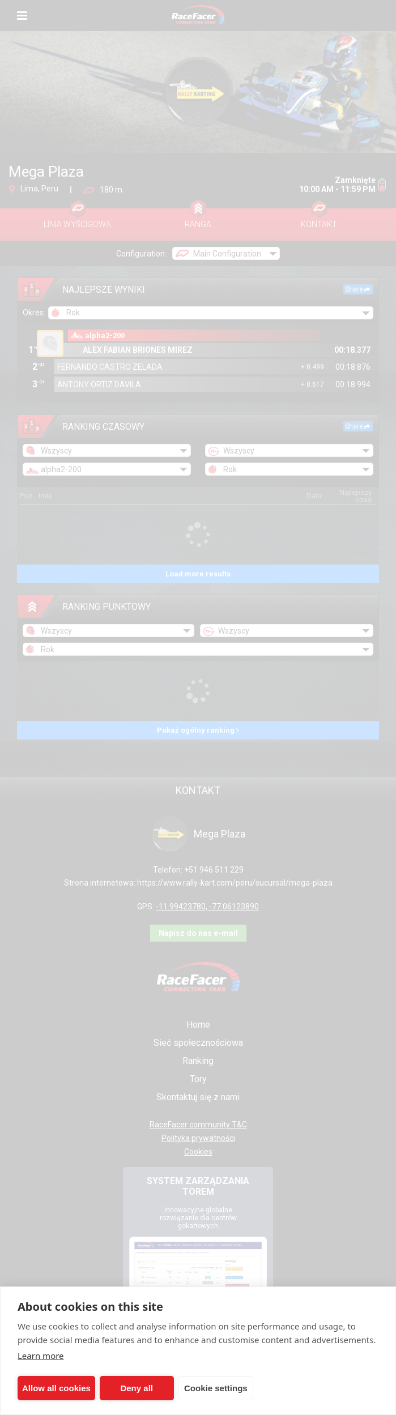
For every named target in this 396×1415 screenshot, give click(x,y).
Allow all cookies (56, 1388)
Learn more (41, 1355)
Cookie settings (216, 1388)
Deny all (136, 1388)
